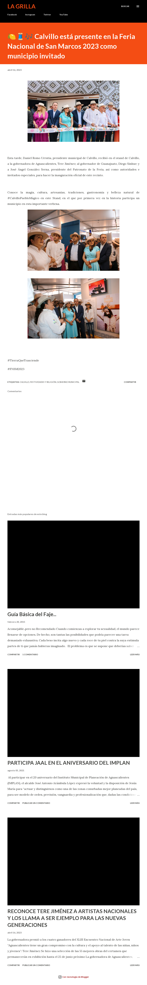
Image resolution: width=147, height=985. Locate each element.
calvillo (24, 382)
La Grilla (21, 6)
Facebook (12, 14)
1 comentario (30, 654)
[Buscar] (125, 6)
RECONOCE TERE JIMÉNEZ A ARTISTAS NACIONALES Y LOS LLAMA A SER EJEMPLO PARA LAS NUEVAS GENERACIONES (72, 918)
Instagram (30, 14)
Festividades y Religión (43, 382)
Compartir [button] (130, 382)
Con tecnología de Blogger (73, 977)
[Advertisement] (73, 488)
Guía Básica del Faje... (31, 614)
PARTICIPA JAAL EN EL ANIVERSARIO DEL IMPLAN (68, 763)
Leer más (135, 654)
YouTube (63, 14)
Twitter (47, 14)
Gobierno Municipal (68, 382)
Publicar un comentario (36, 803)
